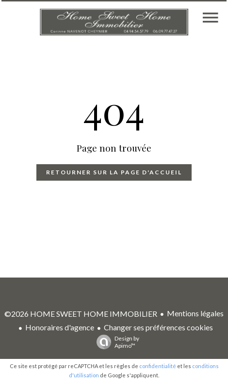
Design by (115, 342)
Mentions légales (195, 313)
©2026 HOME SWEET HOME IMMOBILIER (80, 313)
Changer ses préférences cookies (158, 327)
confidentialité (157, 366)
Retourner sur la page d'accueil (114, 172)
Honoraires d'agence (59, 327)
